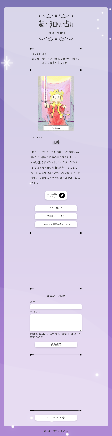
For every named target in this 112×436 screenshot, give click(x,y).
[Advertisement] (56, 261)
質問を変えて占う (56, 216)
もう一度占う (56, 208)
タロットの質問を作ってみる (56, 224)
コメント (35, 312)
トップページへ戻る (56, 417)
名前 (32, 302)
